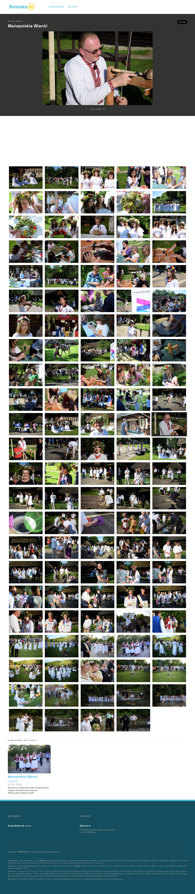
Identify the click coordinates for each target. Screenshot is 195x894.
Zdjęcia (72, 7)
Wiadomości (56, 7)
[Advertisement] (12, 72)
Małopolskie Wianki (29, 779)
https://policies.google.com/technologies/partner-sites (71, 860)
